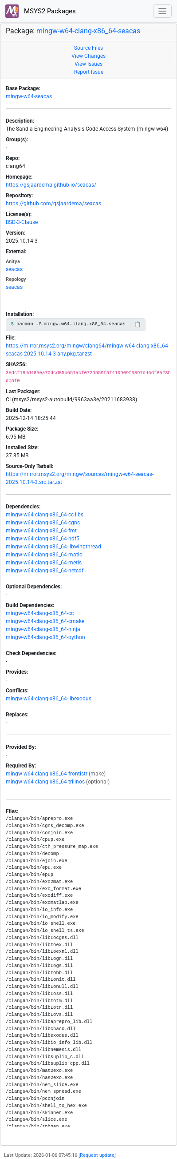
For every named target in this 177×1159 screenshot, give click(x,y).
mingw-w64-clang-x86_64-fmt (41, 531)
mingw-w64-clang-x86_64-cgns (43, 523)
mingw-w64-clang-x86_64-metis (44, 563)
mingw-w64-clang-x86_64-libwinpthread (53, 547)
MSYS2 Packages (40, 11)
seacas (14, 269)
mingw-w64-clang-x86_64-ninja (43, 629)
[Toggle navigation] (162, 11)
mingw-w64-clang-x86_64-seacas (88, 31)
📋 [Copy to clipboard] (137, 324)
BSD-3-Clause (22, 222)
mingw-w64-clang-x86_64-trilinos (45, 782)
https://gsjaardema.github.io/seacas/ (51, 185)
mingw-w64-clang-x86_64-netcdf (44, 571)
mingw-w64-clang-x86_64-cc (40, 613)
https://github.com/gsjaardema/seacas (53, 203)
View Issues (88, 64)
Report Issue (88, 72)
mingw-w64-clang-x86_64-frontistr (46, 774)
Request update (97, 1155)
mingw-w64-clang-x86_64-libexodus (48, 698)
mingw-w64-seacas (29, 96)
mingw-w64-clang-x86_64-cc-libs (44, 515)
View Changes (88, 56)
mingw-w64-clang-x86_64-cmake (45, 621)
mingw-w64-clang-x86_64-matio (44, 555)
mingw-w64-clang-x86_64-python (45, 637)
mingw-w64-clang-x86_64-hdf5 (42, 539)
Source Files (88, 48)
